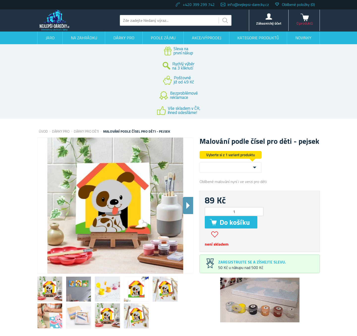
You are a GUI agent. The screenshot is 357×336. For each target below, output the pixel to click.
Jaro (50, 38)
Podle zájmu (163, 38)
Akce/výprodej (206, 38)
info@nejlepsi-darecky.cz (248, 4)
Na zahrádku (84, 38)
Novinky (303, 38)
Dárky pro (123, 38)
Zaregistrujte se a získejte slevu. (252, 262)
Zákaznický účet (268, 23)
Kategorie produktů (258, 38)
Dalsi (188, 205)
